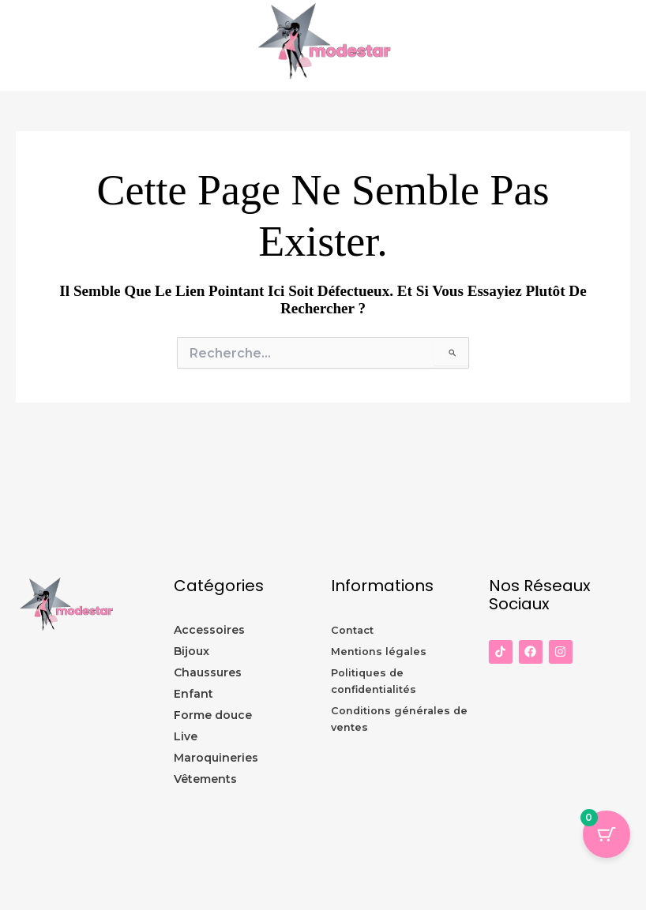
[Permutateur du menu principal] (630, 46)
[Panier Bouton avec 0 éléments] (606, 834)
